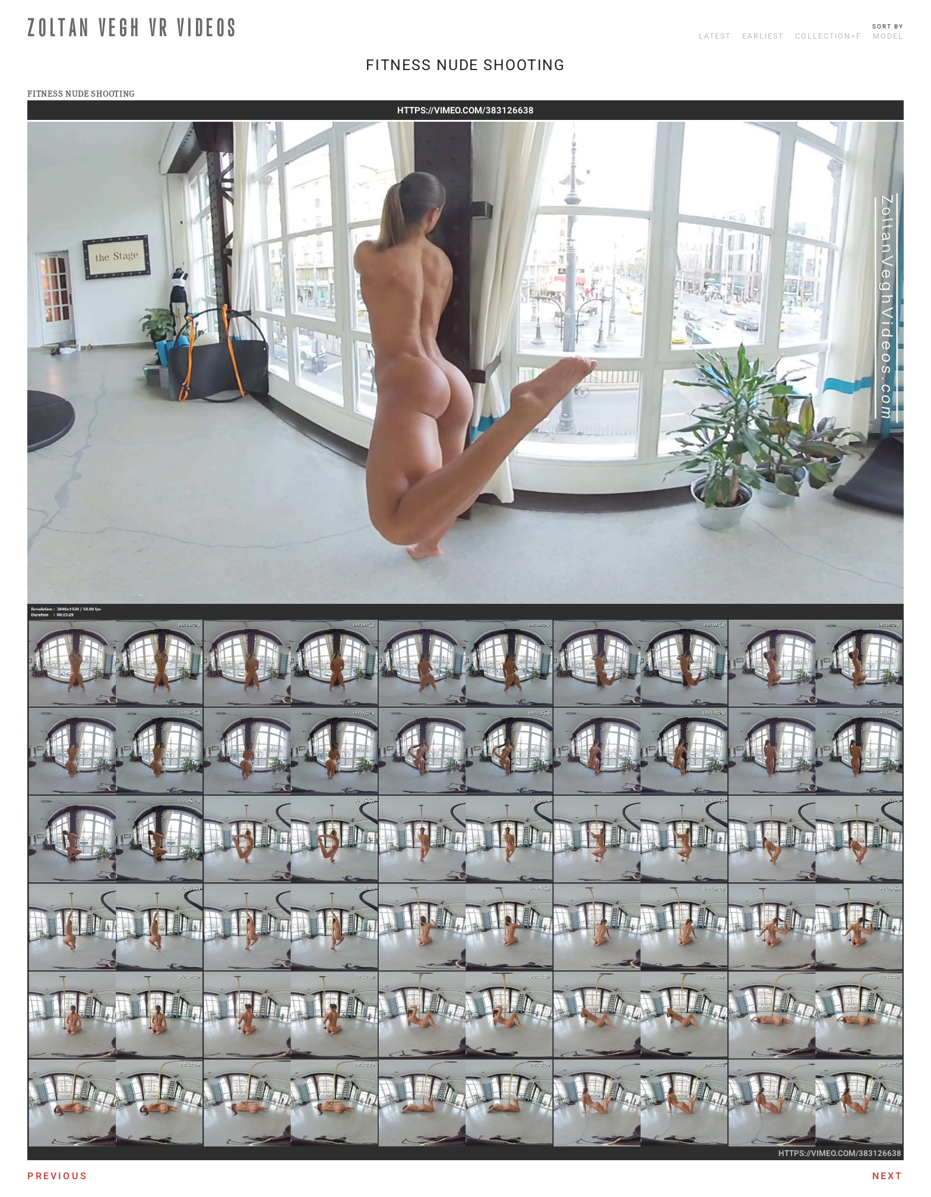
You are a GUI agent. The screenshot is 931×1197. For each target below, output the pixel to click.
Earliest (763, 36)
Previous (57, 1176)
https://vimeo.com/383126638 (465, 110)
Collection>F (828, 36)
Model (888, 36)
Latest (715, 36)
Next (888, 1176)
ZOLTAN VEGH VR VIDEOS (133, 27)
